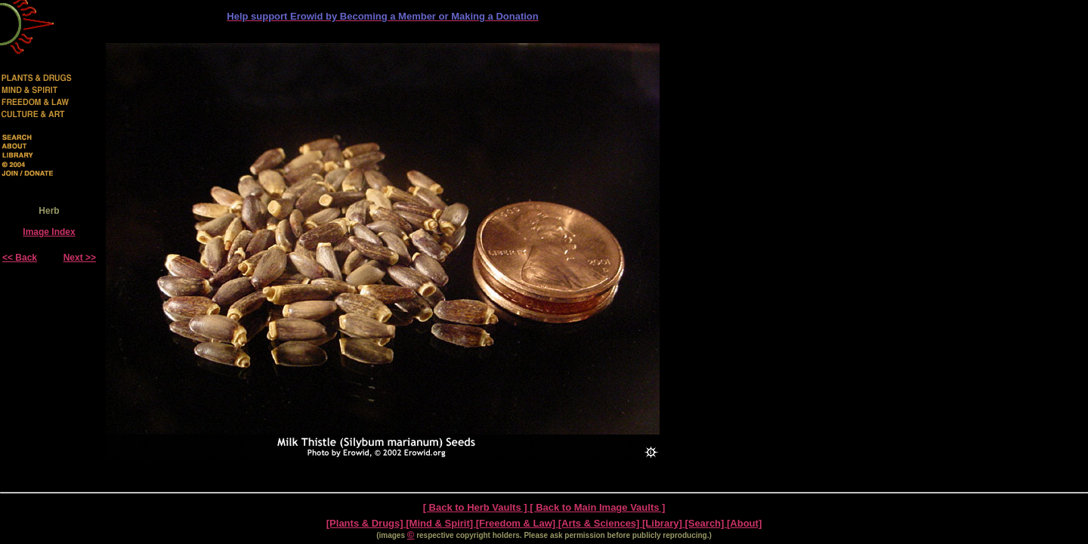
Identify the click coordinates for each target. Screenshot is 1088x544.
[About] (744, 523)
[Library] (663, 523)
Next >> (79, 257)
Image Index (49, 232)
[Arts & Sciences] (600, 523)
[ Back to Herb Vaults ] (476, 507)
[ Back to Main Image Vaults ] (597, 507)
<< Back (19, 257)
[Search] (706, 523)
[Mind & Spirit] (440, 523)
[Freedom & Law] (517, 523)
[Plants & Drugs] (366, 523)
